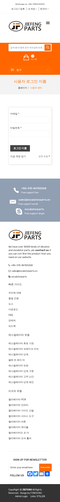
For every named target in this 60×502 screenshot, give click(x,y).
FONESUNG (36, 493)
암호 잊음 (44, 156)
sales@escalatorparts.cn (34, 199)
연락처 (12, 320)
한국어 (44, 9)
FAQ (10, 315)
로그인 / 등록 (18, 9)
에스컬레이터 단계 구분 (21, 371)
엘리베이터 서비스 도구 (21, 416)
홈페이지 (22, 88)
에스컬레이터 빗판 (18, 365)
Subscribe (45, 467)
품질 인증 (13, 298)
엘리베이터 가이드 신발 (21, 410)
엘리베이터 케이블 (18, 427)
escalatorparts (34, 209)
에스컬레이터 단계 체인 (21, 382)
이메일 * (14, 113)
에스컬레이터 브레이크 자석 (23, 349)
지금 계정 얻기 (18, 156)
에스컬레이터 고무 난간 (21, 376)
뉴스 (10, 303)
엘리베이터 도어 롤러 (19, 438)
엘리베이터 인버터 (18, 405)
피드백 (12, 326)
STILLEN (41, 496)
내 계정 (32, 9)
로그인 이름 (20, 148)
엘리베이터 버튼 (17, 421)
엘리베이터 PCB (17, 399)
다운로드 (13, 309)
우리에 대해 (14, 292)
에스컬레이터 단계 (18, 354)
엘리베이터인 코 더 (18, 432)
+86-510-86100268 (33, 188)
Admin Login (21, 496)
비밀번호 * (16, 127)
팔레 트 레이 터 (16, 360)
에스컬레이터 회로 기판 (21, 343)
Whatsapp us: (30, 4)
